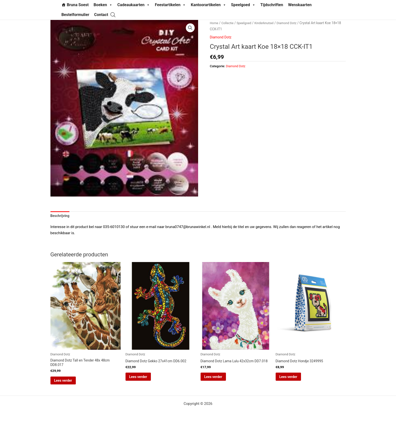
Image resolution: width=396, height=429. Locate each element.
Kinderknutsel (267, 23)
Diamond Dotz (291, 23)
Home (214, 23)
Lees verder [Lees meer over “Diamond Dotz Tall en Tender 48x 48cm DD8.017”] (70, 383)
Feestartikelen (170, 5)
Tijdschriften (271, 4)
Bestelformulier (75, 14)
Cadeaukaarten (133, 5)
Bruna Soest (78, 4)
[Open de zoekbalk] (113, 14)
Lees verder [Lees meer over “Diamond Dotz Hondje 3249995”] (295, 379)
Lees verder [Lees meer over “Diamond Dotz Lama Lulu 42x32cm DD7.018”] (220, 383)
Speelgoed (243, 5)
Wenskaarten (300, 4)
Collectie (228, 23)
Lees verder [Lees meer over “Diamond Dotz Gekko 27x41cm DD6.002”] (145, 379)
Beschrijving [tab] (60, 216)
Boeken (103, 5)
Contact (101, 14)
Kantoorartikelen (208, 5)
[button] (190, 28)
